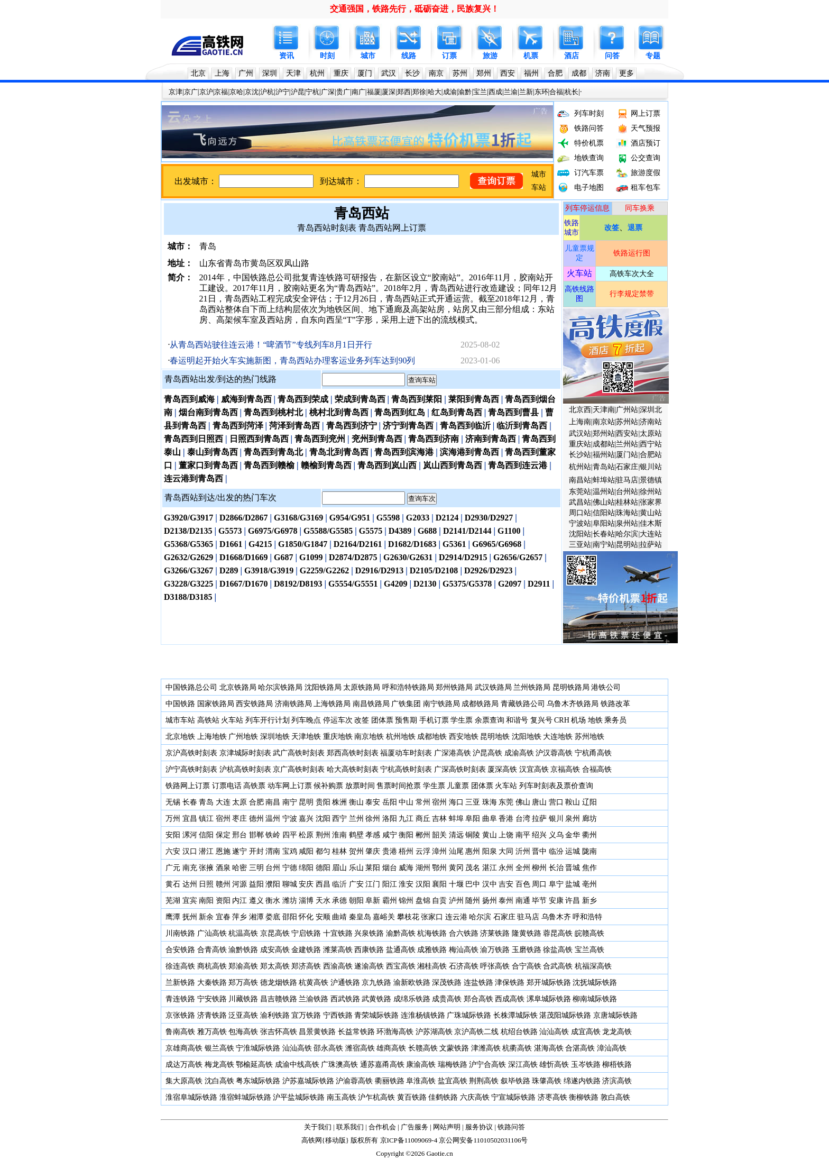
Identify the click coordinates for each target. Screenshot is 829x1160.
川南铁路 (180, 933)
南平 (522, 835)
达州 (189, 884)
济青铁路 (212, 1015)
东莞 (506, 802)
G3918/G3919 (268, 570)
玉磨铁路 (526, 950)
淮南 (339, 835)
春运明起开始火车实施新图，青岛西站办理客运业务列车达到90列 (292, 360)
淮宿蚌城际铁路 (245, 1097)
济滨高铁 (617, 1081)
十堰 (456, 884)
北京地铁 (180, 737)
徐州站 (651, 492)
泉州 (572, 819)
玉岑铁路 (586, 1064)
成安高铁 (275, 950)
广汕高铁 (212, 933)
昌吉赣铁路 (278, 999)
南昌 (272, 802)
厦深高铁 (502, 769)
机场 (578, 720)
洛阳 (389, 819)
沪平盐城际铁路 (299, 1097)
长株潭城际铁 (515, 1015)
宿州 (439, 802)
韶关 (439, 835)
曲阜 (489, 819)
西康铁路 (369, 950)
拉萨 (539, 819)
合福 (556, 92)
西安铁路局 (254, 704)
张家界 (651, 502)
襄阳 (439, 884)
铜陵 (472, 835)
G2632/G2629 (188, 557)
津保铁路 (509, 983)
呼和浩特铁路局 (408, 687)
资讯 (286, 56)
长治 (556, 868)
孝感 (372, 835)
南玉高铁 (341, 1097)
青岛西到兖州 (319, 438)
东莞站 (580, 492)
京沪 (206, 92)
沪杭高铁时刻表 (245, 769)
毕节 (539, 901)
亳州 (589, 884)
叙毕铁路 (515, 1081)
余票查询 (489, 720)
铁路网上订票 (187, 786)
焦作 (589, 868)
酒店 (571, 56)
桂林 (339, 851)
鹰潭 (172, 917)
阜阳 (472, 819)
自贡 (439, 901)
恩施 (223, 851)
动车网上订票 (290, 786)
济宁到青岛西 (408, 425)
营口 (556, 802)
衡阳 (406, 835)
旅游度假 (645, 173)
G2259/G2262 (324, 570)
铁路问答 (589, 128)
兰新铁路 (180, 983)
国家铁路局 (215, 704)
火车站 (232, 720)
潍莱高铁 (338, 950)
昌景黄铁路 (317, 1032)
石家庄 (627, 467)
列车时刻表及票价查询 (556, 786)
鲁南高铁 (180, 1032)
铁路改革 (615, 704)
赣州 (223, 884)
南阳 (206, 901)
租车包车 (645, 187)
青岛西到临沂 (465, 425)
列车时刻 (589, 113)
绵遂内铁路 (582, 1081)
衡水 (272, 901)
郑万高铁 (243, 983)
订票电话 (227, 786)
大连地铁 (558, 737)
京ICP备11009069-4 (409, 1140)
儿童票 (458, 786)
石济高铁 (463, 966)
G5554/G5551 (352, 583)
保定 (223, 835)
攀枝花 (408, 917)
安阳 (172, 835)
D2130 (425, 583)
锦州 (406, 901)
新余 (206, 917)
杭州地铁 (401, 737)
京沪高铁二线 (476, 1032)
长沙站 (580, 455)
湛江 (489, 868)
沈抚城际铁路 (595, 983)
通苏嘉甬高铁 (382, 1064)
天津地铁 (306, 737)
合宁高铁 (526, 966)
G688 (427, 530)
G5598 (388, 517)
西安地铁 (463, 737)
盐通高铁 (401, 950)
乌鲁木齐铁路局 (572, 704)
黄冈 (456, 868)
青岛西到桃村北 (273, 412)
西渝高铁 (338, 966)
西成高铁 (509, 999)
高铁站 (208, 720)
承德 (339, 901)
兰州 (356, 819)
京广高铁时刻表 (299, 769)
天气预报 (645, 128)
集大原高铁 (183, 1081)
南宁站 (604, 545)
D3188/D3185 (188, 596)
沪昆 (298, 92)
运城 (572, 851)
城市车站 (180, 720)
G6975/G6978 (272, 530)
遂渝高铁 (369, 966)
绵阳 (306, 868)
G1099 (311, 557)
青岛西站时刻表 (326, 227)
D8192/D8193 (298, 583)
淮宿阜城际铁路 (191, 1097)
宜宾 (189, 901)
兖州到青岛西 (377, 438)
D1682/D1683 (412, 544)
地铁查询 (589, 158)
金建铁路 (306, 950)
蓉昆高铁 (558, 933)
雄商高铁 (391, 1048)
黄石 (172, 884)
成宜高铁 (586, 1032)
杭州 (317, 73)
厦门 (364, 73)
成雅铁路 (432, 950)
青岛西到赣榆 (269, 465)
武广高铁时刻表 (299, 753)
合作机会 (382, 1127)
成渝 (450, 92)
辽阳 (589, 802)
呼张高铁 (495, 966)
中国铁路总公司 (191, 687)
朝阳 (356, 901)
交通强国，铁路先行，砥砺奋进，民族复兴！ (414, 8)
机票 (530, 56)
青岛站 (604, 467)
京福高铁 (565, 769)
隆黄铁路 (526, 933)
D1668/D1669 (243, 557)
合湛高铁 (580, 1048)
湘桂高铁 (432, 966)
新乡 (589, 901)
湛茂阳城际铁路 (565, 1015)
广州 (245, 73)
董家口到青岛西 (208, 465)
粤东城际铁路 (258, 1081)
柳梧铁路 (617, 1064)
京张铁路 (180, 1015)
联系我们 (350, 1127)
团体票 (382, 720)
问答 (612, 56)
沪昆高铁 (487, 753)
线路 (408, 56)
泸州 (456, 901)
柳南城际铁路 (595, 999)
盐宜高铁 (452, 1081)
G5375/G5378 (467, 583)
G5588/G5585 (328, 530)
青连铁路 (180, 999)
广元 (172, 868)
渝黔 (465, 92)
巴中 (472, 884)
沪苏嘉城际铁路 (308, 1081)
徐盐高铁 (558, 950)
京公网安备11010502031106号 (483, 1140)
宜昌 (189, 819)
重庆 (341, 73)
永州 (506, 868)
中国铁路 (180, 704)
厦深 (388, 92)
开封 (256, 851)
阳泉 (489, 851)
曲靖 (339, 917)
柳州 (539, 868)
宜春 (223, 917)
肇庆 (372, 851)
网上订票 (645, 113)
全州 (522, 868)
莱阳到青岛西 (473, 399)
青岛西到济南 (433, 438)
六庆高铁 (475, 1097)
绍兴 (539, 835)
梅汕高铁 (463, 950)
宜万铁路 (306, 1015)
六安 (172, 851)
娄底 (272, 917)
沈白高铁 (219, 1081)
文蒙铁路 (454, 1048)
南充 (189, 868)
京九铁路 (376, 983)
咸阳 (306, 851)
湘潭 (256, 917)
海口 (456, 802)
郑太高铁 (275, 966)
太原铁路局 (361, 687)
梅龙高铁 (219, 1064)
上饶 (506, 835)
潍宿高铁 (360, 1048)
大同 (506, 851)
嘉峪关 (384, 917)
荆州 (323, 835)
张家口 (432, 917)
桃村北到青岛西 (339, 412)
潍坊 (289, 901)
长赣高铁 (423, 1048)
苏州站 (627, 422)
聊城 (289, 884)
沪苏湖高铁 (434, 1032)
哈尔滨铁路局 (280, 687)
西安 (507, 73)
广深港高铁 (452, 753)
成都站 (604, 444)
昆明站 (627, 545)
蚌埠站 (604, 480)
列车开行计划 (267, 720)
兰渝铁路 (313, 999)
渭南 (272, 851)
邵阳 (289, 917)
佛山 (522, 802)
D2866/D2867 (243, 517)
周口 (539, 884)
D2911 (539, 583)
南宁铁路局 (441, 704)
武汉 (388, 73)
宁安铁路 (212, 999)
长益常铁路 (356, 1032)
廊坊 (589, 819)
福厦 (374, 92)
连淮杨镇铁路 (423, 1015)
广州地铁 (243, 737)
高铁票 (254, 786)
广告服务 (414, 1127)
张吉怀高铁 (278, 1032)
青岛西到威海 (189, 399)
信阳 (206, 835)
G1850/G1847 (302, 544)
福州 (531, 73)
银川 (556, 819)
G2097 (509, 583)
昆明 (306, 802)
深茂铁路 (447, 983)
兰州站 (627, 444)
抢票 (413, 786)
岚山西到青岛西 (452, 465)
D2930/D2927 (489, 517)
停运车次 (338, 720)
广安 (356, 884)
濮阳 (272, 884)
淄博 (306, 901)
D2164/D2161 (358, 544)
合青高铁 (212, 950)
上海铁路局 (332, 704)
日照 (206, 884)
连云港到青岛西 (193, 478)
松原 (306, 835)
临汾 (556, 851)
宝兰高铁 (589, 950)
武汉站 (580, 433)
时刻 (327, 56)
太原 (239, 802)
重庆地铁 (338, 737)
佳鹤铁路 (443, 1097)
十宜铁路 (338, 933)
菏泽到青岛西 (294, 425)
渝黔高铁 (401, 933)
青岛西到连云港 (517, 465)
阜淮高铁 (421, 1081)
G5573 (230, 530)
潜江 (206, 851)
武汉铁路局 (493, 687)
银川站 (651, 467)
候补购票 (328, 786)
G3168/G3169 (298, 517)
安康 (556, 901)
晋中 (539, 851)
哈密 (239, 868)
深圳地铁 (275, 737)
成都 (579, 73)
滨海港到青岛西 (469, 451)
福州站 (604, 455)
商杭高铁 (212, 966)
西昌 (323, 884)
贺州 (356, 851)
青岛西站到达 (189, 497)
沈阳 (323, 819)
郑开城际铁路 (549, 983)
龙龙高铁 (617, 1032)
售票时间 (391, 786)
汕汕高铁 (554, 1032)
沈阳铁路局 (323, 687)
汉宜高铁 (534, 769)
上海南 (580, 422)
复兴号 (541, 720)
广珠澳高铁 (339, 1064)
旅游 (490, 56)
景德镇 (651, 480)
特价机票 (589, 143)
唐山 (539, 802)
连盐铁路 (478, 983)
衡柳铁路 (583, 1097)
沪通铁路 (345, 983)
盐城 (572, 884)
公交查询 (645, 158)
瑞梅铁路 (452, 1064)
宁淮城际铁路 (258, 1048)
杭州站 (580, 467)
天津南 (604, 410)
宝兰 (480, 92)
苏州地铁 (589, 737)
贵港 (389, 851)
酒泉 (223, 868)
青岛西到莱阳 (416, 399)
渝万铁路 (495, 950)
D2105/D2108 (434, 570)
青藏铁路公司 (523, 704)
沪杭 (267, 92)
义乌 (556, 835)
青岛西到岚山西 (387, 465)
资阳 (223, 901)
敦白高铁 (615, 1097)
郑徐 (419, 92)
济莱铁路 (495, 933)
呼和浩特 (587, 917)
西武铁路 (345, 999)
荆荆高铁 (484, 1081)
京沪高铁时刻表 (191, 753)
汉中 (489, 884)
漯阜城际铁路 (549, 999)
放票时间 (360, 786)
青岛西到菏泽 (238, 425)
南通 (522, 901)
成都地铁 (432, 737)
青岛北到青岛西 (339, 451)
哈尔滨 (627, 534)
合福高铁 (597, 769)
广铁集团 (406, 704)
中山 (406, 802)
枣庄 (239, 819)
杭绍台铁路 (519, 1032)
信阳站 (604, 513)
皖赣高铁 (589, 933)
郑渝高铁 (243, 966)
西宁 (339, 819)
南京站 (604, 422)
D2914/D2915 (463, 557)
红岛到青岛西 (456, 412)
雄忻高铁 (554, 1064)
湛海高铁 (549, 1048)
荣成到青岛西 (360, 399)
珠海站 (627, 513)
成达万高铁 (183, 1064)
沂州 (522, 851)
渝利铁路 (275, 1015)
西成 (495, 92)
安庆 (306, 884)
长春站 (604, 534)
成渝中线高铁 (297, 1064)
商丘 (423, 819)
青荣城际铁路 (376, 1015)
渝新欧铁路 (411, 983)
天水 (323, 901)
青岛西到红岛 (399, 412)
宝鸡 (289, 851)
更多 (626, 73)
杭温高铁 (243, 933)
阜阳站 (604, 523)
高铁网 (311, 1140)
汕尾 (456, 851)
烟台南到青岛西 (208, 412)
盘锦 (423, 901)
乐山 (356, 868)
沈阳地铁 (526, 737)
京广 (191, 92)
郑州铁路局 (454, 687)
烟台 (389, 868)
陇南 (589, 851)
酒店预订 (645, 143)
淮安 (406, 884)
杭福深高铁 (593, 966)
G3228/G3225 (188, 583)
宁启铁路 (306, 933)
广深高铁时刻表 (460, 769)
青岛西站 (361, 213)
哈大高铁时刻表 (353, 769)
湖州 (423, 868)
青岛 (206, 802)
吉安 (506, 884)
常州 (423, 802)
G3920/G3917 (188, 517)
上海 (222, 73)
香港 (506, 819)
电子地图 (589, 187)
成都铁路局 (480, 704)
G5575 (370, 530)
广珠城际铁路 (469, 1015)
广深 (328, 92)
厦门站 (627, 455)
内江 (239, 901)
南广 (358, 92)
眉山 (339, 868)
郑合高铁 (478, 999)
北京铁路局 (237, 687)
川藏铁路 (243, 999)
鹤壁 (356, 835)
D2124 (447, 517)
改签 (361, 720)
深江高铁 (523, 1064)
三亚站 (580, 545)
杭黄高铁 (313, 983)
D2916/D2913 (379, 570)
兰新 (526, 92)
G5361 (454, 544)
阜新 (372, 901)
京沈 (252, 92)
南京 (436, 73)
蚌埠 (456, 819)
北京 (198, 73)
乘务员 (615, 720)
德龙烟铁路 (278, 983)
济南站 (651, 422)
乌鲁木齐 (556, 917)
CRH (561, 720)
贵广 (343, 92)
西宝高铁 (401, 966)
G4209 (395, 583)
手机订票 (434, 720)
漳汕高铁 (612, 1048)
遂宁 (239, 851)
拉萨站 (651, 545)
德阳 (323, 868)
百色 (522, 884)
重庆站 (580, 444)
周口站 (580, 513)
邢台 (239, 835)
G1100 (509, 530)
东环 (541, 92)
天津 (293, 73)
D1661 (231, 544)
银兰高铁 (219, 1048)
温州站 (604, 492)
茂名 (472, 868)
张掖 (206, 868)
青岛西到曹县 (513, 412)
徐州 (372, 819)
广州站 (627, 410)
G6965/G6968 (496, 544)
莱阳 (372, 868)
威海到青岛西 (246, 399)
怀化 (306, 917)
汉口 (189, 851)
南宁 (289, 802)
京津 (175, 92)
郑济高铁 (306, 966)
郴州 (423, 835)
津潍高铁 (486, 1048)
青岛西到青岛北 (273, 451)
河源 (239, 884)
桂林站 (627, 502)
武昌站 (580, 502)
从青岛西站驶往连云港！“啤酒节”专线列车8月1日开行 (271, 344)
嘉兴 (306, 819)
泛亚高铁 (243, 1015)
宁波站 (580, 523)
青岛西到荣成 (303, 399)
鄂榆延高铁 (254, 1064)
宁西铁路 (338, 1015)
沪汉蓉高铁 (554, 753)
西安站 (627, 433)
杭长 (571, 92)
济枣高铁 (552, 1097)
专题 (653, 56)
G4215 (260, 544)
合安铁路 (180, 950)
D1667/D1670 (243, 583)
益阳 (256, 884)
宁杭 (312, 92)
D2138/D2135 (188, 530)
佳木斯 (651, 523)
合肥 (555, 73)
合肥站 (651, 455)
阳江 (389, 884)
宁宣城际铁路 (513, 1097)
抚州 (189, 917)
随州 (472, 901)
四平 (289, 835)
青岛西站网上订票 (392, 227)
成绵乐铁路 (411, 999)
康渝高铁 (421, 1064)
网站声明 (446, 1127)
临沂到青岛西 (521, 425)
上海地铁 (212, 737)
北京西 (580, 410)
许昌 (572, 901)
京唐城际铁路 (615, 1015)
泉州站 (627, 523)
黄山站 (651, 513)
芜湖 (172, 901)
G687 (283, 557)
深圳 (269, 73)
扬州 (489, 901)
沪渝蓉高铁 (354, 1081)
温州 (272, 819)
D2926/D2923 (488, 570)
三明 (256, 868)
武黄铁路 (376, 999)
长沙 (412, 73)
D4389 (400, 530)
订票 (449, 56)
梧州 (406, 851)
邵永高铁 (328, 1048)
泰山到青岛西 (212, 451)
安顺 (323, 917)
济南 (602, 73)
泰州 (506, 901)
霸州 (389, 901)
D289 (228, 570)
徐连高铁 (180, 966)
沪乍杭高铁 (376, 1097)
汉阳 (423, 884)
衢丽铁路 (389, 1081)
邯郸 (256, 835)
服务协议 (479, 1127)
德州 (256, 819)
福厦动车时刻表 (406, 753)
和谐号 (517, 720)
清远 (456, 835)
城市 (368, 56)
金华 (572, 835)
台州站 (627, 492)
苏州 (460, 73)
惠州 (472, 851)
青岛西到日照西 (193, 438)
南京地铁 (369, 737)
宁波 (289, 819)
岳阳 (389, 802)
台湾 (522, 819)
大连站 (651, 534)
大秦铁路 (212, 983)
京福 (221, 92)
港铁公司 (606, 687)
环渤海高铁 (394, 1032)
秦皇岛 (360, 917)
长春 (189, 802)
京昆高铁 (275, 933)
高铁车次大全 (632, 274)
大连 (223, 802)
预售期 (406, 720)
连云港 (456, 917)
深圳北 (651, 410)
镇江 (206, 819)
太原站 (651, 433)
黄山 (489, 835)
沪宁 (282, 92)
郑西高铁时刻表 (353, 753)
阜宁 (556, 884)
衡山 (356, 802)
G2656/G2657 (517, 557)
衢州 (589, 835)
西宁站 (651, 444)
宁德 (289, 868)
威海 (406, 868)
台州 (272, 868)
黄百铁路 (412, 1097)
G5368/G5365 (188, 544)
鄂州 (439, 868)
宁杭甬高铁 (593, 753)
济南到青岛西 (490, 438)
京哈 (236, 92)
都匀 (323, 851)
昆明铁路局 (570, 687)
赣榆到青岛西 (326, 465)
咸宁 (389, 835)
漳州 (439, 851)
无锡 (172, 802)
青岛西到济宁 (351, 425)
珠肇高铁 (546, 1081)
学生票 (461, 720)
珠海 (489, 802)
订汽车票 (589, 173)
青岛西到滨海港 (404, 451)
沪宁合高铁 (487, 1064)
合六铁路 (463, 933)
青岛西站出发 (189, 379)
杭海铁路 (432, 933)
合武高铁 (558, 966)
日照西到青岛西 (259, 438)
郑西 (404, 92)
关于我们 (317, 1127)
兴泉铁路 (369, 933)
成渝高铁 (519, 753)
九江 (407, 819)
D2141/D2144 (467, 530)
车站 (538, 187)
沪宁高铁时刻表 (191, 769)
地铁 (595, 720)
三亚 (472, 802)
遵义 (256, 901)
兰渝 (511, 92)
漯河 (189, 835)
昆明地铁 (495, 737)
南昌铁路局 (371, 704)
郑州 (483, 73)
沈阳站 (580, 534)
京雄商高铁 (183, 1048)
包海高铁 (243, 1032)
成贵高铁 (447, 999)
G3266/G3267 (188, 570)
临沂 (339, 884)
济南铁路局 (293, 704)
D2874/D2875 (353, 557)
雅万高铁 (212, 1032)
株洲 (338, 802)
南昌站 (580, 480)
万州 (172, 819)
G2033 (417, 517)
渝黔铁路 (243, 950)
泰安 (372, 802)
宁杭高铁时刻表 (406, 769)
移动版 (335, 1140)
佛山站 (604, 502)
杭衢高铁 (517, 1048)
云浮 (423, 851)
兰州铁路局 (531, 687)
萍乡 (239, 917)
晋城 (572, 868)
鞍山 (572, 802)
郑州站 (604, 433)
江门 (372, 884)
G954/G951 (349, 517)
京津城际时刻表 (245, 753)
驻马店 (627, 480)
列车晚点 (306, 720)
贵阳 (323, 802)
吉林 (439, 819)
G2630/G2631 (407, 557)
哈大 (434, 92)
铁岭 (272, 835)
